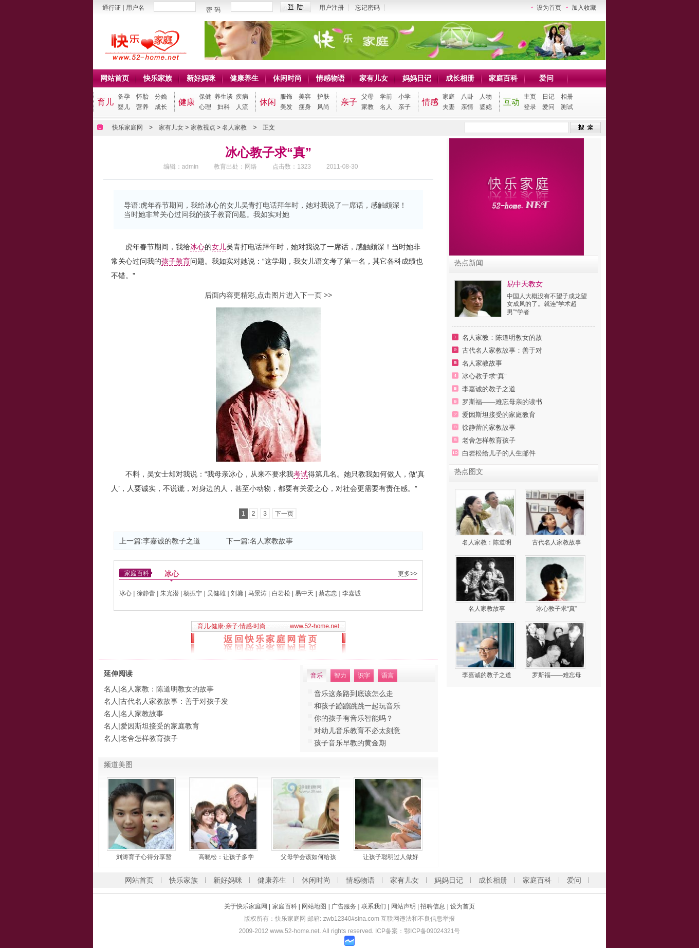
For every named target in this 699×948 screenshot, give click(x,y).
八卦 (467, 96)
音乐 (316, 675)
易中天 (304, 593)
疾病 (242, 96)
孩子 (168, 261)
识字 (364, 675)
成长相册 (460, 78)
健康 (186, 102)
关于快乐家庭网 (245, 906)
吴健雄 (216, 593)
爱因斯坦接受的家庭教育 (159, 726)
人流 (242, 107)
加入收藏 (584, 7)
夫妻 (449, 107)
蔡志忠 (328, 593)
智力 (340, 675)
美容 (305, 96)
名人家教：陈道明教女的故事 (167, 689)
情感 (430, 102)
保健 (205, 96)
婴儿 (124, 107)
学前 (386, 96)
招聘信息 (432, 906)
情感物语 (330, 78)
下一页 (284, 513)
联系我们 (373, 906)
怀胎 (142, 96)
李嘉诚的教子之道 (171, 541)
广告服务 (344, 906)
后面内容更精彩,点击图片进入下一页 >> (268, 295)
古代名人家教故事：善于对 (502, 350)
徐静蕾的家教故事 (489, 427)
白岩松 (281, 593)
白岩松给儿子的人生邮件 (499, 453)
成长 (161, 107)
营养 (142, 107)
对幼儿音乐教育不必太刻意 (357, 730)
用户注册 (331, 7)
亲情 (467, 107)
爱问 (546, 78)
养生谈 (223, 96)
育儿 (105, 102)
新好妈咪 (201, 78)
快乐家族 (157, 78)
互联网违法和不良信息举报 (418, 918)
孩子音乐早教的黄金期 (350, 743)
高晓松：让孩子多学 (226, 857)
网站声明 (403, 906)
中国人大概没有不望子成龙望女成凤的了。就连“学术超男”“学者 (547, 304)
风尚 (323, 107)
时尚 (259, 626)
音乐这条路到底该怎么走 (353, 693)
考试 (300, 474)
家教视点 (203, 127)
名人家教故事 (271, 541)
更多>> (407, 573)
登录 (530, 107)
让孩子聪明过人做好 (390, 857)
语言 (387, 675)
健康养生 (244, 78)
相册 (567, 96)
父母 (367, 96)
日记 (548, 96)
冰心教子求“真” (484, 376)
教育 (183, 261)
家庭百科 (503, 78)
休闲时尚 (287, 78)
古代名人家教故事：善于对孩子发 (174, 701)
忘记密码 (367, 7)
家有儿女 (373, 78)
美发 (286, 107)
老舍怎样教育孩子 (149, 738)
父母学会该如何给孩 (308, 857)
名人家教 (234, 127)
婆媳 (486, 107)
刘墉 (237, 593)
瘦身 (305, 107)
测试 (567, 107)
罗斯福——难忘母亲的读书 (502, 402)
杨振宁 (192, 593)
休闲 (268, 102)
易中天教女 (525, 284)
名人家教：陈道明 (486, 542)
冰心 (197, 247)
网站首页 (114, 78)
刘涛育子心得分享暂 (144, 857)
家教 (367, 107)
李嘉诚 (351, 593)
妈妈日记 (416, 78)
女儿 (219, 247)
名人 (386, 107)
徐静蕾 (146, 593)
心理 (205, 107)
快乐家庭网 (127, 127)
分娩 (161, 96)
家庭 (449, 96)
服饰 (286, 96)
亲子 (349, 102)
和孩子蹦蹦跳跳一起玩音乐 (357, 706)
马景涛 (257, 593)
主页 (530, 96)
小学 (404, 96)
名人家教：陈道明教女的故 (502, 337)
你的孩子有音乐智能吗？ (353, 718)
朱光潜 (169, 593)
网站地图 (314, 906)
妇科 (223, 107)
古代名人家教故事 (556, 542)
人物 (486, 96)
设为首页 (549, 7)
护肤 (323, 96)
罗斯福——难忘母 (556, 675)
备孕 (124, 96)
